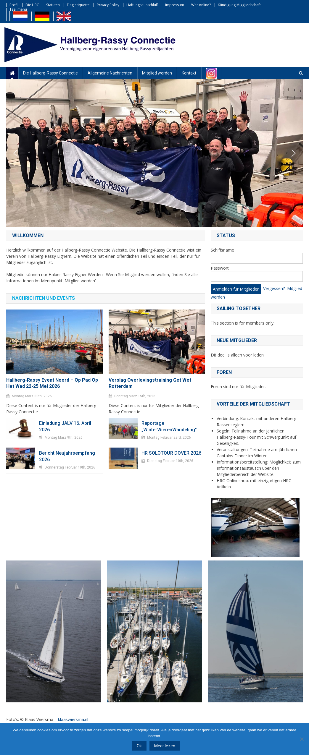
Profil (13, 4)
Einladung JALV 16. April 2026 (65, 426)
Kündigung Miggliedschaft (239, 4)
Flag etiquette (78, 4)
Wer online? (201, 4)
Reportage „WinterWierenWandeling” (169, 426)
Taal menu (18, 9)
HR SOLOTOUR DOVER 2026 (171, 453)
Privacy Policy (108, 4)
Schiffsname (222, 250)
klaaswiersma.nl (73, 719)
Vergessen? (274, 288)
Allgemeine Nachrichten (110, 73)
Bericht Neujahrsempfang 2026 (67, 456)
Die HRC (32, 4)
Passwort (220, 268)
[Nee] (302, 739)
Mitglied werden (157, 73)
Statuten (53, 4)
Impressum (174, 4)
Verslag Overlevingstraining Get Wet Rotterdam (150, 383)
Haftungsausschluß (142, 4)
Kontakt (189, 73)
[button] (15, 153)
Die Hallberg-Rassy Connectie (50, 73)
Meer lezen (164, 745)
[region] (154, 153)
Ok (139, 745)
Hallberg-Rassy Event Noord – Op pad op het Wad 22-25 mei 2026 (52, 383)
